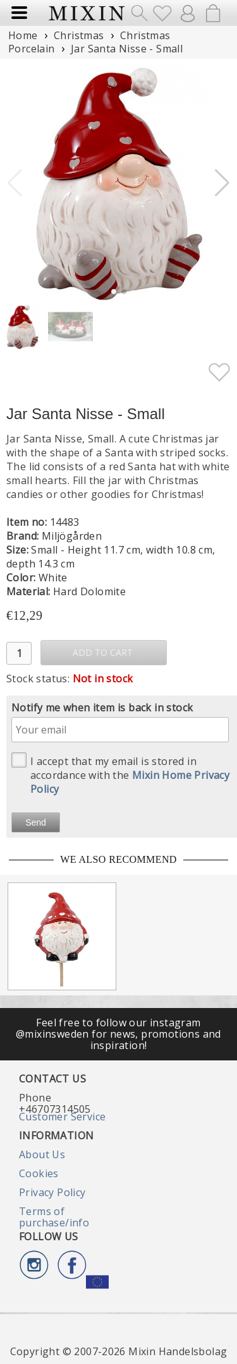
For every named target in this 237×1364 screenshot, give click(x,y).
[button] (222, 183)
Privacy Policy (52, 1192)
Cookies (39, 1173)
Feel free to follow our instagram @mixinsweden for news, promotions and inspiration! (118, 1034)
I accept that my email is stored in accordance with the (120, 774)
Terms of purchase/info (54, 1217)
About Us (42, 1154)
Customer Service (62, 1117)
